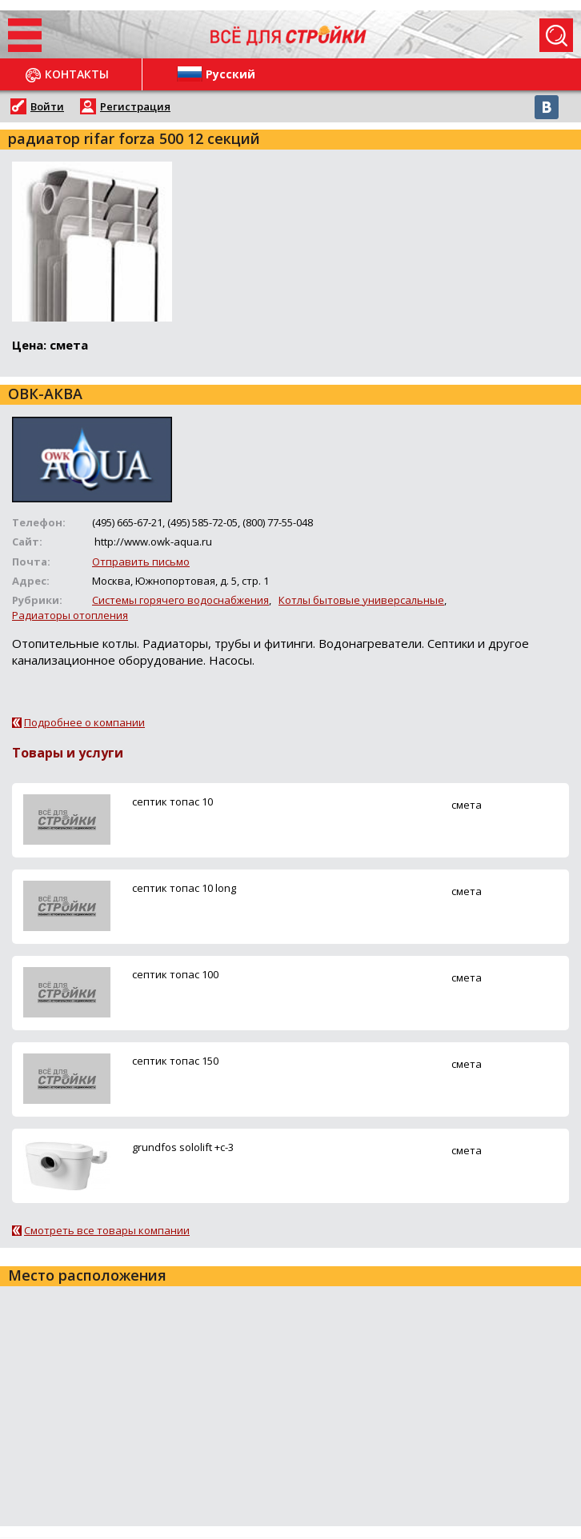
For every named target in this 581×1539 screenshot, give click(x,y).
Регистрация (135, 106)
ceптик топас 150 (175, 1060)
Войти (47, 106)
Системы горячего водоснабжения (180, 600)
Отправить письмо (141, 561)
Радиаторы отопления (70, 615)
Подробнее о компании (84, 722)
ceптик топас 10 (172, 801)
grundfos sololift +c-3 (183, 1147)
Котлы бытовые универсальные (361, 600)
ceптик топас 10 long (184, 888)
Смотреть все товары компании (107, 1230)
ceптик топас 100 (175, 974)
